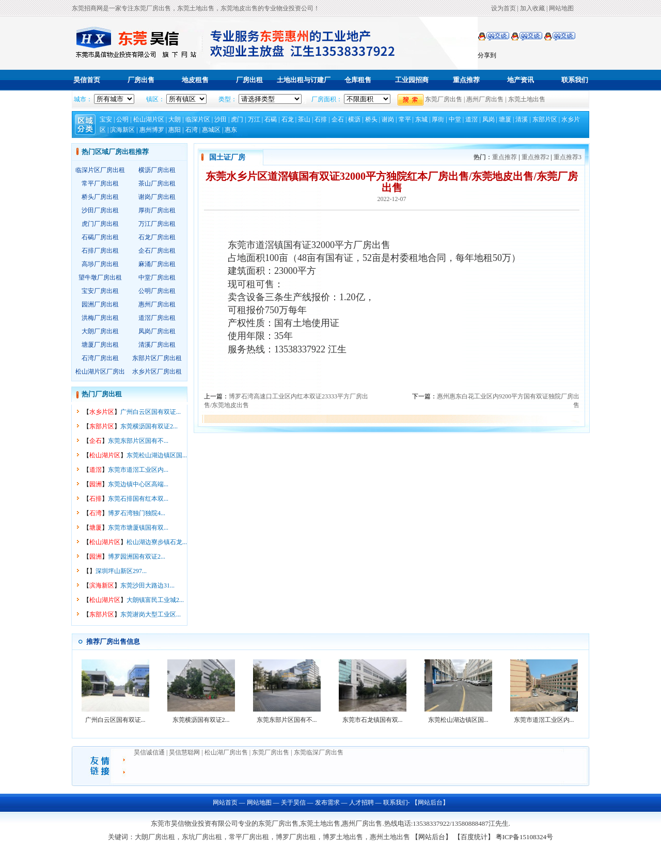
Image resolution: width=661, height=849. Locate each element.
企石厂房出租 (157, 250)
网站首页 (225, 802)
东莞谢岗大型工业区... (150, 614)
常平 (405, 119)
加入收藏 (532, 8)
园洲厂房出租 (100, 304)
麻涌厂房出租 (157, 264)
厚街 (438, 119)
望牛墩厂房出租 (100, 277)
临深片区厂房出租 (100, 170)
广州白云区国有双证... (150, 411)
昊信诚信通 (149, 752)
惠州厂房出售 (484, 99)
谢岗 (388, 119)
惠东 (231, 129)
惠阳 (174, 129)
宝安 (106, 119)
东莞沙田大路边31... (147, 585)
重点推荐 (466, 80)
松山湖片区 (148, 119)
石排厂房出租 (100, 250)
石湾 (191, 129)
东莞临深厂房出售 (318, 752)
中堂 (455, 119)
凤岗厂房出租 (157, 331)
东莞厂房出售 (443, 99)
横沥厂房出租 (157, 170)
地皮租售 (195, 80)
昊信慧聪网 (185, 752)
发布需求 (327, 802)
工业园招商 (412, 80)
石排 (320, 119)
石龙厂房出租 (157, 237)
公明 (122, 119)
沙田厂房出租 (100, 210)
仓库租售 (357, 80)
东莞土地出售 (526, 99)
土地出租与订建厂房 (303, 90)
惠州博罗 (151, 129)
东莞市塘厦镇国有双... (138, 527)
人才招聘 (361, 802)
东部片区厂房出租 (157, 358)
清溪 (521, 119)
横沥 (354, 119)
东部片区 (544, 119)
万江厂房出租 (157, 223)
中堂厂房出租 (157, 277)
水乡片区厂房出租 (157, 371)
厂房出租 (249, 80)
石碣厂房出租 (100, 237)
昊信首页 (86, 80)
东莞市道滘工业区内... (138, 469)
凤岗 (488, 119)
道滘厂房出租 (157, 317)
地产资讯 (520, 80)
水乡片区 (101, 411)
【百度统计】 (474, 837)
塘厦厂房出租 (100, 344)
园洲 (95, 484)
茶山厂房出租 (157, 183)
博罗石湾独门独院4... (136, 513)
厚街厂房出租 (157, 210)
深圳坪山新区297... (121, 571)
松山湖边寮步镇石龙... (157, 542)
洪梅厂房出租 (100, 317)
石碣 (270, 119)
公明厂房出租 (157, 291)
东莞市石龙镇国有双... (372, 719)
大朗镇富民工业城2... (155, 600)
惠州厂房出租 (157, 304)
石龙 (287, 119)
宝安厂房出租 (100, 291)
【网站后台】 (429, 802)
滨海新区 (122, 129)
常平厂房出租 (100, 183)
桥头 (371, 119)
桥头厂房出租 (100, 196)
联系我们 (574, 80)
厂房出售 (141, 80)
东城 (421, 119)
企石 (338, 119)
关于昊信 (293, 802)
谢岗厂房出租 (157, 196)
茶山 (304, 119)
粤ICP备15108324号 (524, 837)
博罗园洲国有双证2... (136, 556)
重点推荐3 (567, 157)
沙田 (220, 119)
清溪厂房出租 (157, 344)
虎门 (237, 119)
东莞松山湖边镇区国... (157, 455)
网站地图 (561, 8)
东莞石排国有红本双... (138, 498)
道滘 (471, 119)
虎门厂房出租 (100, 223)
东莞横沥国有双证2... (149, 426)
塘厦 (505, 119)
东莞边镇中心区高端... (138, 484)
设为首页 (503, 8)
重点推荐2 (535, 157)
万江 (254, 119)
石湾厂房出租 (100, 358)
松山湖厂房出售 (226, 752)
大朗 (174, 119)
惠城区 (211, 129)
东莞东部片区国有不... (138, 440)
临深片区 (197, 119)
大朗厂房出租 (100, 331)
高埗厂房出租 (100, 264)
